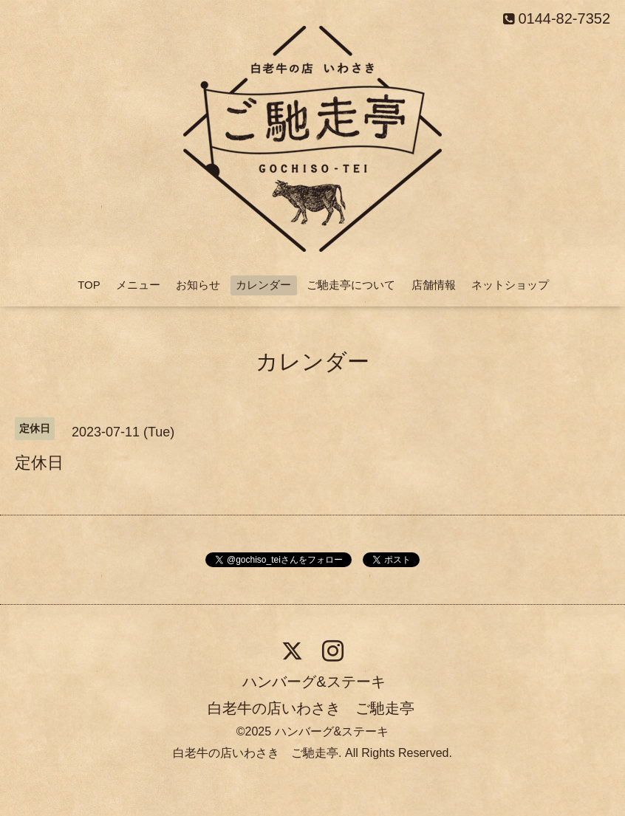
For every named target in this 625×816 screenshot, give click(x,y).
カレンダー (263, 284)
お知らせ (198, 284)
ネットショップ (510, 284)
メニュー (138, 284)
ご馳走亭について (351, 284)
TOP (89, 284)
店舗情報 (433, 284)
